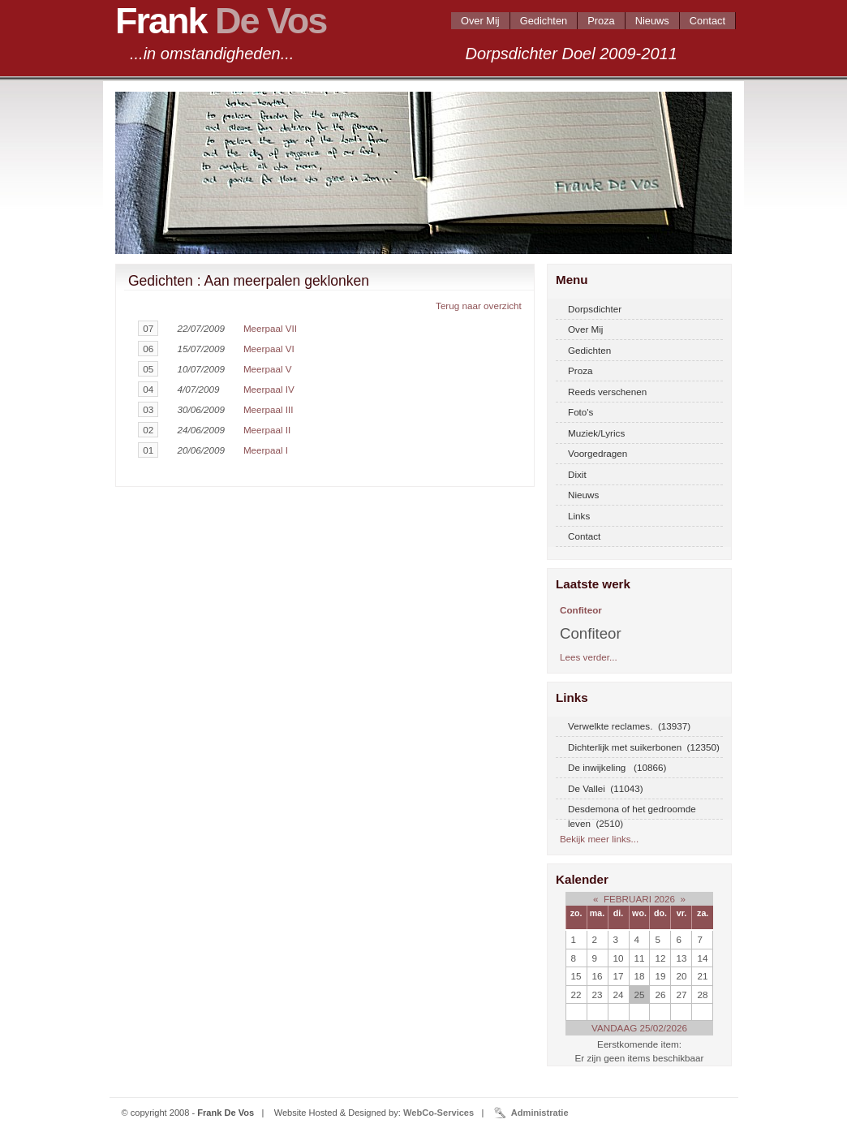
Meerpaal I (265, 450)
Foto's (580, 412)
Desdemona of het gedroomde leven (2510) (632, 811)
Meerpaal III (268, 409)
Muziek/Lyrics (596, 433)
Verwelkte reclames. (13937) (629, 726)
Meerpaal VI (269, 348)
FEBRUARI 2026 (639, 898)
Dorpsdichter (594, 309)
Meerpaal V (267, 369)
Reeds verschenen (607, 391)
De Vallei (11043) (605, 788)
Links (579, 515)
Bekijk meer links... (599, 838)
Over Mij (480, 21)
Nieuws (652, 21)
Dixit (577, 474)
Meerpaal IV (269, 389)
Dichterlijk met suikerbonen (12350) (644, 747)
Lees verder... (588, 657)
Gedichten (543, 21)
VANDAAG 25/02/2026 (639, 1028)
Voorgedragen (597, 453)
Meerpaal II (266, 429)
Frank (220, 20)
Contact (707, 21)
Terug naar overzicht (479, 305)
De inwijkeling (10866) (617, 767)
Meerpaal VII (270, 328)
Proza (601, 21)
